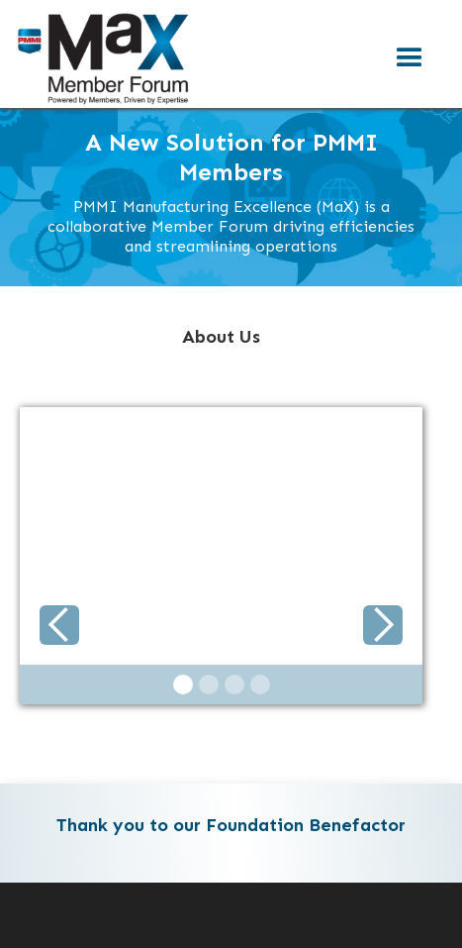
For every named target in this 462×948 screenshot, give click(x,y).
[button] (409, 58)
